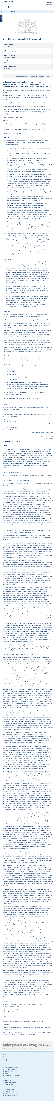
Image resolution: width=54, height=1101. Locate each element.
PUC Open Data (9, 1084)
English (7, 1059)
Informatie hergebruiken (11, 1067)
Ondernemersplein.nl (11, 1093)
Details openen (1, 18)
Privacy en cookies (10, 1069)
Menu (50, 2)
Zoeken (7, 1063)
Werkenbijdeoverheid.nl (11, 1095)
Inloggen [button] (4, 6)
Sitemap (7, 1073)
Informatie (34, 76)
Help (6, 1061)
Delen (49, 76)
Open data (8, 1080)
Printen (41, 76)
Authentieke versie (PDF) (22, 76)
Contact (7, 1057)
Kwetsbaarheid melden (11, 1075)
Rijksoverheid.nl (9, 1091)
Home (2, 11)
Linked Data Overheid (11, 1082)
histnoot (4, 419)
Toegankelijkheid (9, 1071)
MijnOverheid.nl (9, 1089)
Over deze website (10, 1055)
